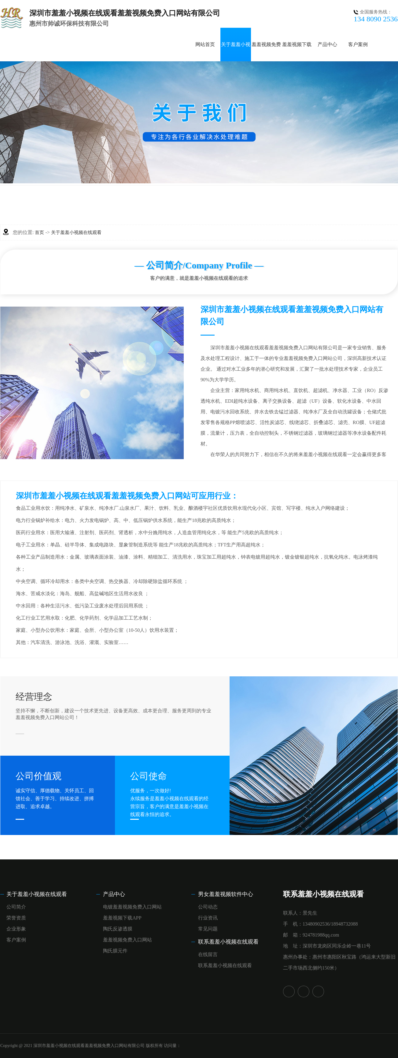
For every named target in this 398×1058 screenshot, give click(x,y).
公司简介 (16, 906)
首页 (39, 232)
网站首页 (205, 44)
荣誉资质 (16, 917)
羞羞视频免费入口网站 (127, 939)
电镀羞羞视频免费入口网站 (132, 906)
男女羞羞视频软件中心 (225, 894)
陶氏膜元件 (115, 950)
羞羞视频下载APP (122, 917)
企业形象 (16, 928)
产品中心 (327, 44)
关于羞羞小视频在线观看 (76, 232)
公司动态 (208, 906)
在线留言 (208, 954)
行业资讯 (208, 917)
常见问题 (208, 928)
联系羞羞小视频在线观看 (228, 942)
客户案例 (358, 44)
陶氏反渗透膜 (117, 928)
